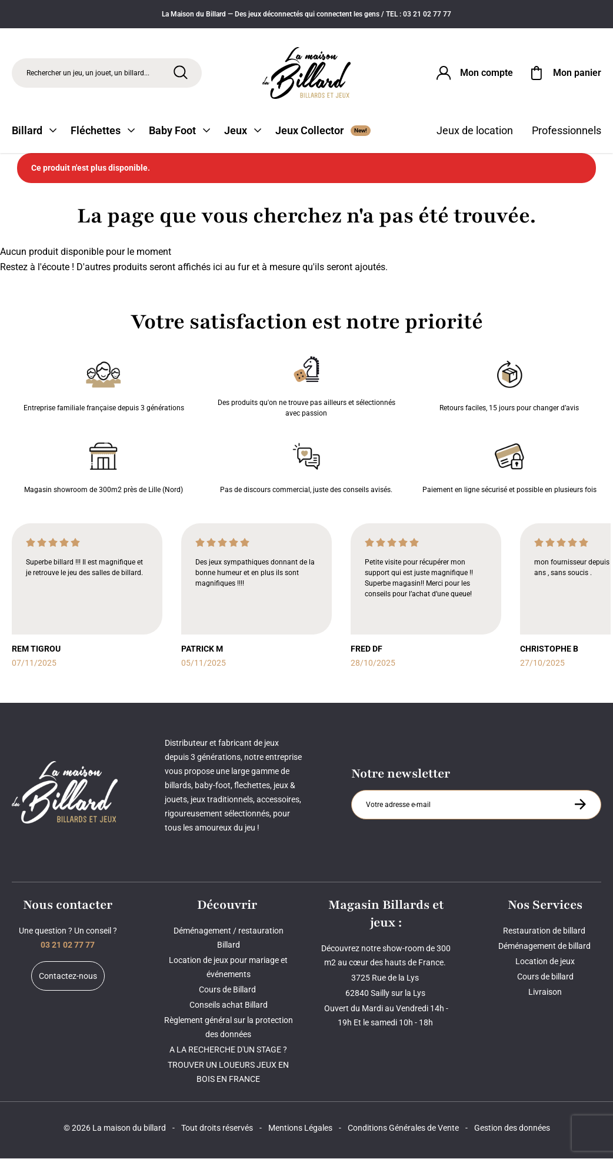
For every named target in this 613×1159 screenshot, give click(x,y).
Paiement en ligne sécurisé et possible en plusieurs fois (509, 466)
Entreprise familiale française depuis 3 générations (104, 384)
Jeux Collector (323, 131)
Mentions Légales (300, 1128)
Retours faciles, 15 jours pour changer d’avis (509, 384)
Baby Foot (179, 131)
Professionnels (566, 131)
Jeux (242, 131)
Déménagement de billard (545, 946)
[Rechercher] (181, 72)
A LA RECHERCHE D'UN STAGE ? (228, 1050)
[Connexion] (473, 73)
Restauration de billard (545, 931)
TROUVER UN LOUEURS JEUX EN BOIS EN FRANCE (228, 1072)
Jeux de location (475, 131)
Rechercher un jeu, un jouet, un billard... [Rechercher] (87, 73)
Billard (34, 131)
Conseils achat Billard (228, 1005)
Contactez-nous (68, 976)
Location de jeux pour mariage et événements (228, 967)
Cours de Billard (228, 990)
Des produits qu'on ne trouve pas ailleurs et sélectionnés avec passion (306, 384)
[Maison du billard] (306, 73)
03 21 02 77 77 (68, 945)
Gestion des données (512, 1128)
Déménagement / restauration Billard (229, 938)
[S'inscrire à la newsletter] (580, 805)
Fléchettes (103, 131)
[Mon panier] (564, 73)
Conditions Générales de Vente (403, 1128)
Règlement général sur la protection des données (228, 1028)
